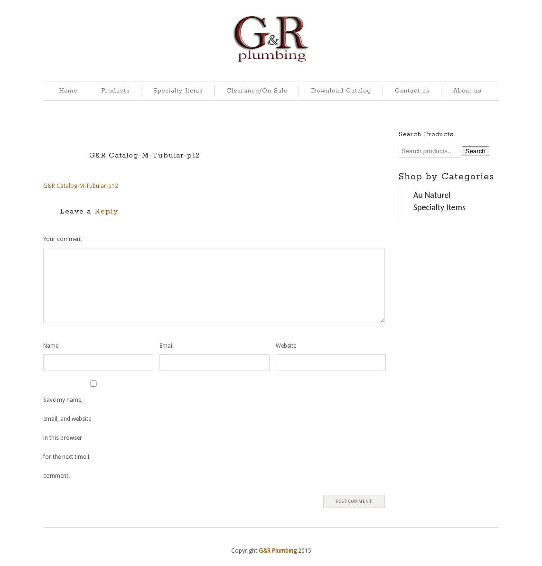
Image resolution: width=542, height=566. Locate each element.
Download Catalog (341, 90)
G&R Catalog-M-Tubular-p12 (144, 155)
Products (115, 90)
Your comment (62, 239)
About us (467, 90)
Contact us (412, 90)
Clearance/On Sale (257, 90)
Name (50, 346)
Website (286, 346)
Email (166, 346)
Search (476, 151)
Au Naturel (432, 195)
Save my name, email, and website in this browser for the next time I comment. (67, 438)
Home (68, 90)
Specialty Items (178, 90)
